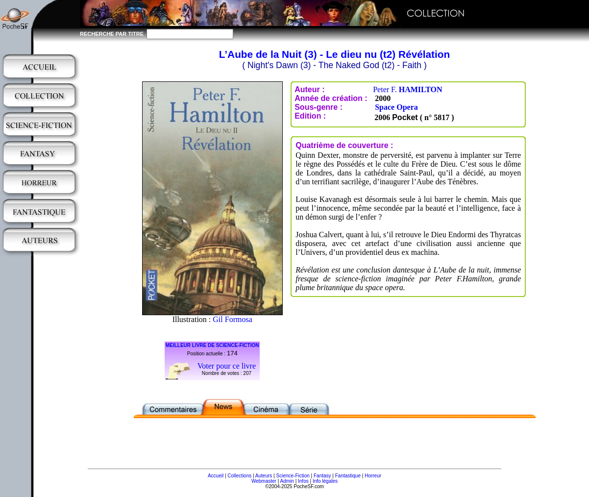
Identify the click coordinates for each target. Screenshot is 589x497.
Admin (287, 481)
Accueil (215, 475)
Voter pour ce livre (226, 366)
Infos (303, 481)
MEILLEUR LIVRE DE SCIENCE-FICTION (212, 345)
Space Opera (396, 107)
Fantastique (348, 475)
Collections (239, 475)
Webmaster (263, 481)
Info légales (325, 481)
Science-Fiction (292, 475)
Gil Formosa (232, 319)
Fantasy (322, 475)
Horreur (373, 475)
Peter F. (407, 89)
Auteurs (263, 475)
